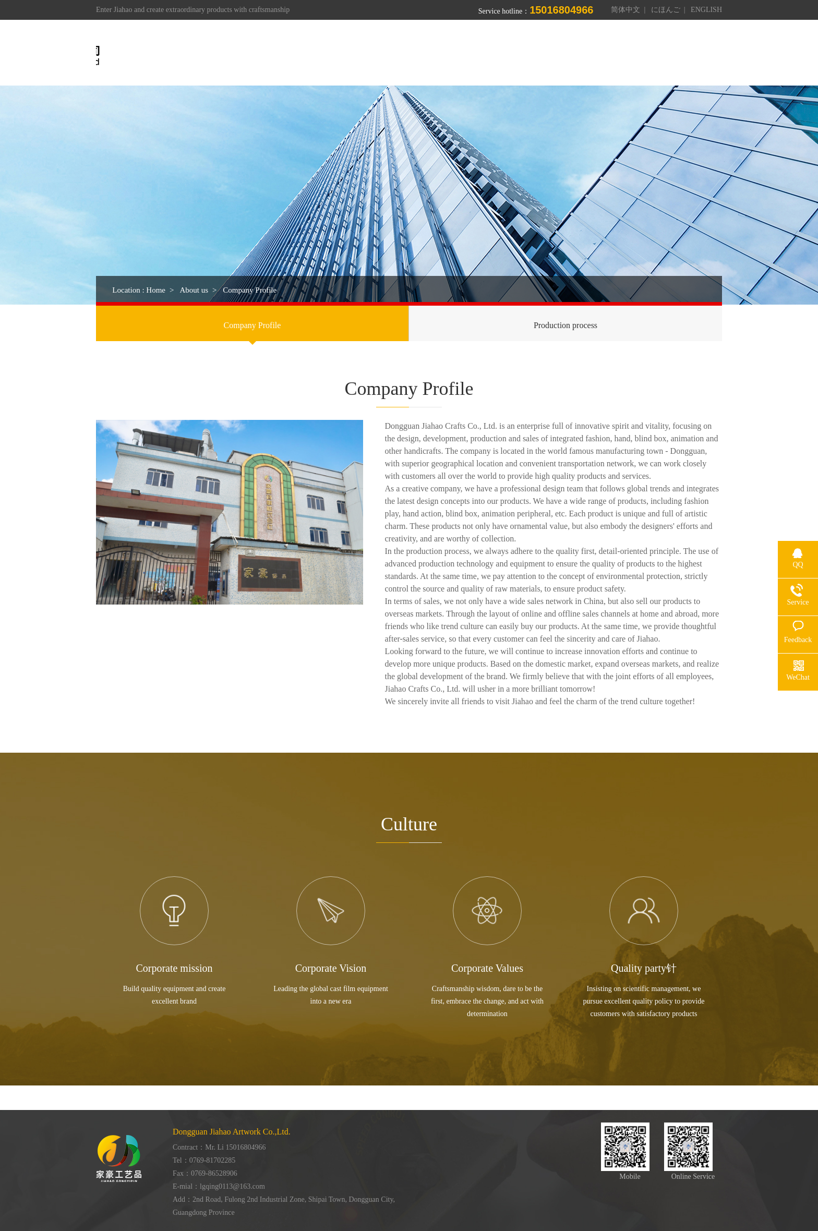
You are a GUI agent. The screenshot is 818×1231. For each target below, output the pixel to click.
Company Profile (252, 325)
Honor (549, 56)
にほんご (665, 10)
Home (343, 56)
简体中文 (625, 10)
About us (391, 56)
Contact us (642, 56)
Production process (565, 325)
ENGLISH (706, 10)
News (592, 56)
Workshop (498, 56)
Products (444, 56)
